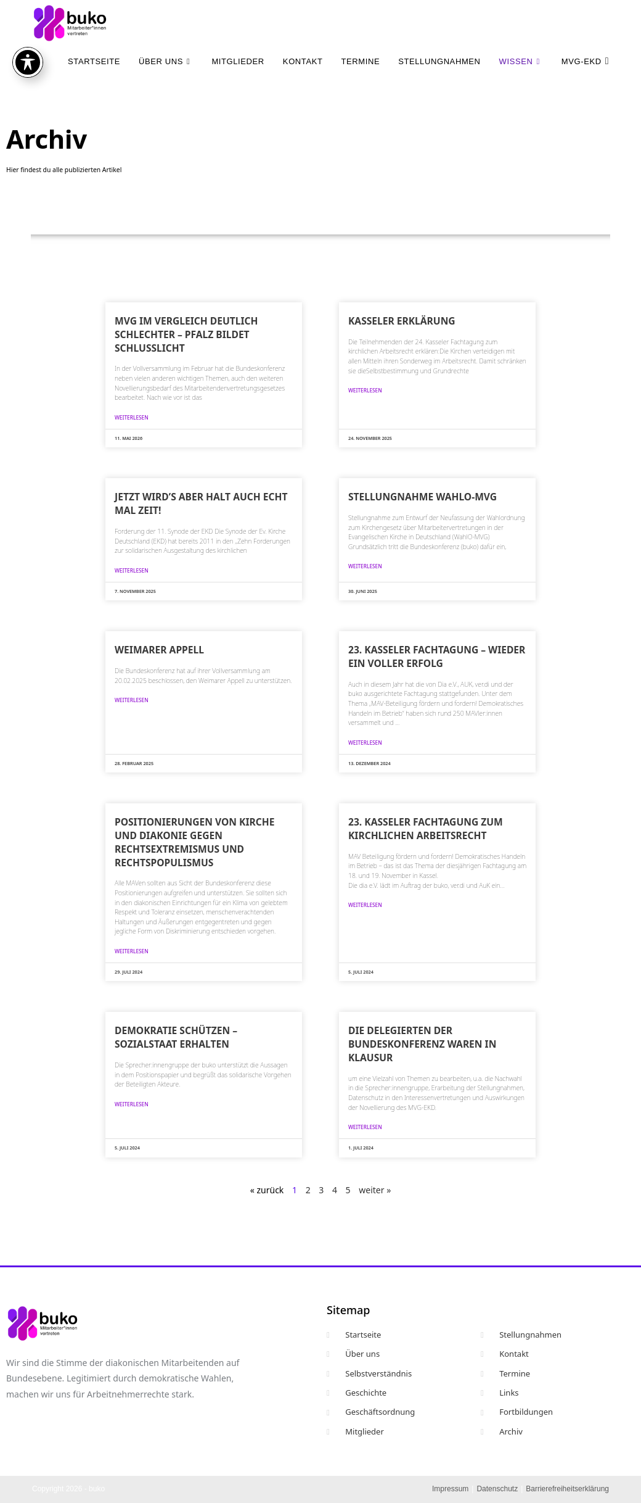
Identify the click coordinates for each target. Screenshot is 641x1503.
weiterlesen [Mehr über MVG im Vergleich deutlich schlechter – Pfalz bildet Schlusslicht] (132, 417)
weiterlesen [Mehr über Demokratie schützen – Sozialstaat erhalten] (132, 1104)
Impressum (450, 1488)
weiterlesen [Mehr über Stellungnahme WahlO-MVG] (365, 566)
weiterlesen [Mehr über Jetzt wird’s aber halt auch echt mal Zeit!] (132, 570)
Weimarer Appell (159, 649)
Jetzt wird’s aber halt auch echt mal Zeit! (201, 503)
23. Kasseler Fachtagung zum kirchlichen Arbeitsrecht (425, 828)
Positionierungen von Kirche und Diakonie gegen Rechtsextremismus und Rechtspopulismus (194, 842)
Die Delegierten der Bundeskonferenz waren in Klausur (422, 1044)
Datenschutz (497, 1488)
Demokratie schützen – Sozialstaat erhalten (176, 1037)
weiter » (375, 1190)
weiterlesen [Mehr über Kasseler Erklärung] (365, 390)
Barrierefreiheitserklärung (567, 1488)
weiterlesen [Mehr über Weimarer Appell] (132, 700)
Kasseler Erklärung (401, 321)
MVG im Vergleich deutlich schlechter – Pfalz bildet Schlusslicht (186, 334)
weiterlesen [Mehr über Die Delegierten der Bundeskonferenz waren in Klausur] (365, 1127)
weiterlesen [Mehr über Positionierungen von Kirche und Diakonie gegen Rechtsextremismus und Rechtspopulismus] (132, 951)
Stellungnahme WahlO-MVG (422, 496)
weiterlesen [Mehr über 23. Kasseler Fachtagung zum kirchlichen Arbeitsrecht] (365, 904)
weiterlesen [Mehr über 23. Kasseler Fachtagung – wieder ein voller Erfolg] (365, 742)
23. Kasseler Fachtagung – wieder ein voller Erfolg (436, 656)
